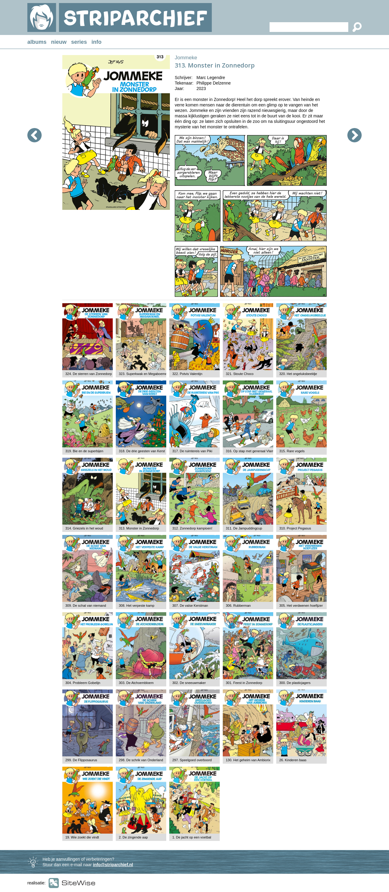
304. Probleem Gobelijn (82, 683)
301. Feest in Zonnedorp (244, 683)
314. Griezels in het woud (84, 528)
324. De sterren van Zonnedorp (88, 374)
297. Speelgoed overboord (192, 760)
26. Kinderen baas (292, 760)
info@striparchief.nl (113, 864)
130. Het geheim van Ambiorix (248, 760)
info (96, 42)
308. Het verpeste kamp (136, 605)
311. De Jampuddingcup (244, 528)
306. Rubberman (238, 605)
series (79, 42)
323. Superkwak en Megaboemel (143, 374)
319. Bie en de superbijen (84, 451)
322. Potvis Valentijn (187, 374)
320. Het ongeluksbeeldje (298, 374)
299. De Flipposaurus (81, 760)
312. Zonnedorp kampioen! (192, 528)
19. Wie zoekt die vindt (82, 837)
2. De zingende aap (133, 837)
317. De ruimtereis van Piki (192, 451)
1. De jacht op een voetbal (191, 837)
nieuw (59, 42)
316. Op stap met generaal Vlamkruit (253, 451)
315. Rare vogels (292, 451)
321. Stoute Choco (239, 374)
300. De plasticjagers (295, 683)
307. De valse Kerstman (190, 605)
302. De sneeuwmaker (189, 683)
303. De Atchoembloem (136, 683)
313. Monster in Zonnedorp (139, 528)
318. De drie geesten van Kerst (142, 451)
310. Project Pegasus (295, 528)
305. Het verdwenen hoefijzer (301, 605)
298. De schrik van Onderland (141, 760)
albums (36, 42)
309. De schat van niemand (85, 605)
